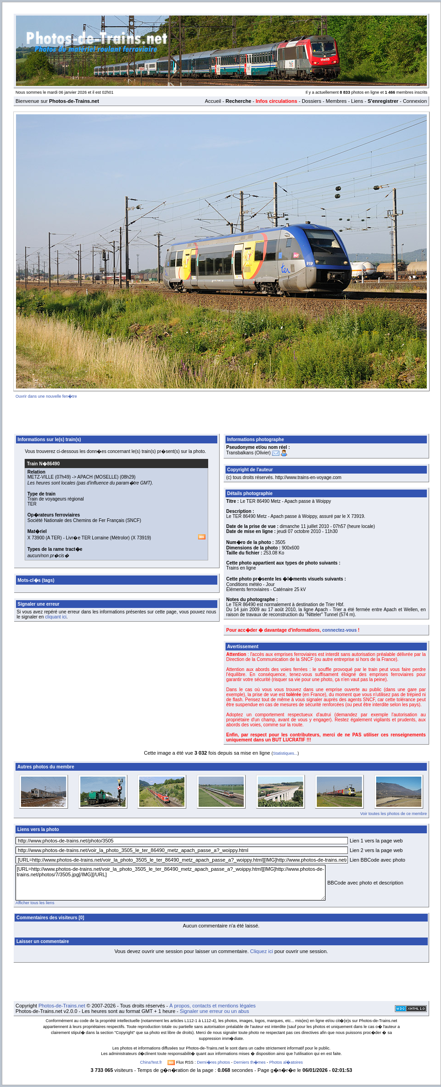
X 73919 (140, 537)
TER (32, 503)
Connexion (415, 101)
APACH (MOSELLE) (97, 477)
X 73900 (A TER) (44, 537)
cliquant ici (56, 616)
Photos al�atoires (286, 1062)
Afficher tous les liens (35, 903)
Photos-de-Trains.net (61, 1005)
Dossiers (311, 101)
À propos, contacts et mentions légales (212, 1005)
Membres (336, 101)
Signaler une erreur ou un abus (214, 1011)
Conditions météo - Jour (250, 584)
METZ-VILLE (40, 477)
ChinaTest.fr (151, 1062)
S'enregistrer (383, 101)
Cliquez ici (261, 951)
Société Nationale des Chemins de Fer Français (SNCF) (84, 520)
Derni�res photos (213, 1062)
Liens (357, 101)
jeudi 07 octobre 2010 (299, 531)
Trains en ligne (241, 567)
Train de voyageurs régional (55, 498)
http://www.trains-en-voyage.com (308, 477)
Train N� (43, 463)
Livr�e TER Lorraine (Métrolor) (98, 537)
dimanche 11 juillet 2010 (304, 526)
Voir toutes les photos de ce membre (393, 813)
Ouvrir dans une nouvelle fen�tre (46, 396)
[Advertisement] (222, 414)
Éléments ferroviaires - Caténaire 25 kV (266, 589)
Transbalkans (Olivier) (248, 452)
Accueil (213, 101)
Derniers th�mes (250, 1062)
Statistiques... (285, 753)
